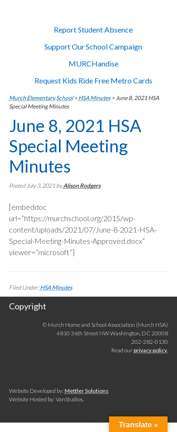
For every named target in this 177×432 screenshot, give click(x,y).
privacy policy (150, 350)
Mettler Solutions (87, 390)
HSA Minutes (56, 287)
